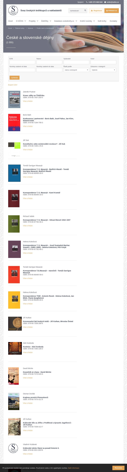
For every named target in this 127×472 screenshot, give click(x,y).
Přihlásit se (112, 11)
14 (50, 394)
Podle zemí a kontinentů (45, 28)
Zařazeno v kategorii (98, 66)
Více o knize (27, 101)
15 (55, 394)
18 (68, 394)
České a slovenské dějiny (66, 28)
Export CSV (12, 85)
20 (76, 394)
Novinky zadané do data (45, 66)
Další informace (73, 468)
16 (59, 394)
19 (72, 394)
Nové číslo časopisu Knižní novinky (64, 434)
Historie (30, 28)
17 (63, 394)
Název (38, 59)
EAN (11, 59)
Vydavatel (67, 59)
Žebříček (42, 434)
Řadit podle (68, 66)
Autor (92, 59)
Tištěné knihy (19, 28)
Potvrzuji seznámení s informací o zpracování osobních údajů (40, 438)
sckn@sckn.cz (113, 2)
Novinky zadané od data (18, 66)
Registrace (98, 11)
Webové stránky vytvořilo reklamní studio (87, 458)
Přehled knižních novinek (24, 434)
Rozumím (118, 468)
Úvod (10, 28)
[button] (88, 62)
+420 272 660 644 (95, 2)
